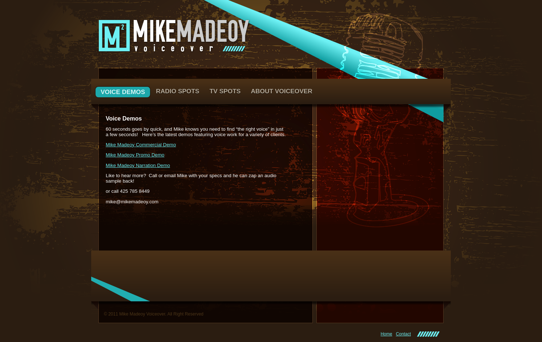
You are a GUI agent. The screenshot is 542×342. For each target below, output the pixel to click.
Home (386, 334)
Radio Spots (177, 91)
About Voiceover (281, 91)
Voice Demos (123, 91)
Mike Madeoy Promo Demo (135, 155)
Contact (403, 334)
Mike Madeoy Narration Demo (138, 165)
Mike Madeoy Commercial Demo (141, 144)
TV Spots (225, 91)
